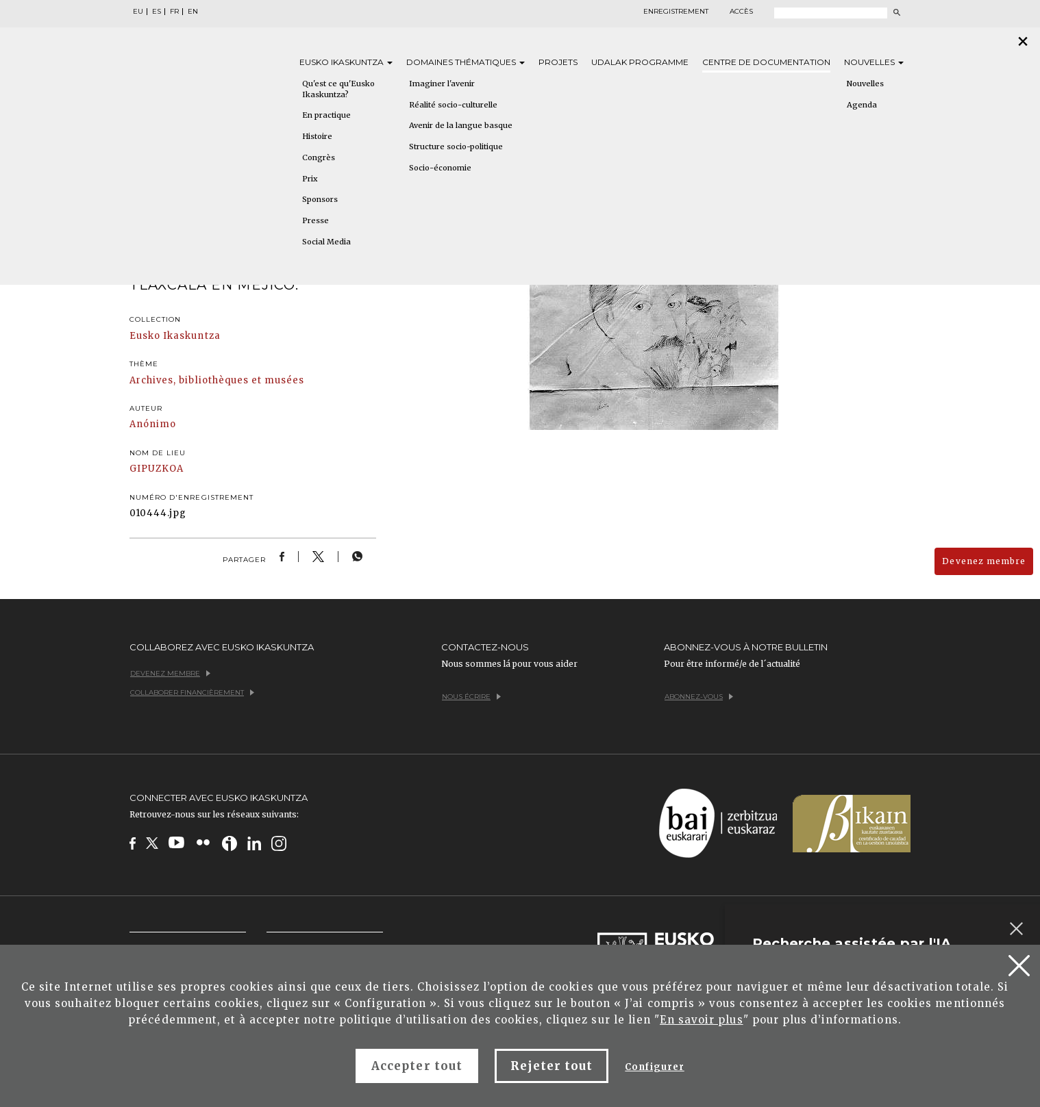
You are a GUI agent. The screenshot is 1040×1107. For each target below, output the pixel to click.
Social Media (326, 241)
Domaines (465, 62)
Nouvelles (874, 62)
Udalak (640, 62)
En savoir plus (701, 1019)
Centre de (766, 62)
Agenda (862, 105)
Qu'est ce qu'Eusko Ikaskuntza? (338, 89)
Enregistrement (675, 11)
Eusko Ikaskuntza (175, 336)
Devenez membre (984, 561)
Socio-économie (440, 168)
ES (156, 11)
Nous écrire (471, 696)
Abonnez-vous (699, 696)
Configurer (654, 1067)
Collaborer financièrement (192, 692)
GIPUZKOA (156, 468)
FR (174, 11)
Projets (558, 62)
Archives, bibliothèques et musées (216, 380)
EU (138, 11)
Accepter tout (416, 1065)
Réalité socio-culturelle (453, 105)
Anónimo (152, 424)
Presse (315, 220)
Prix (310, 178)
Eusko (346, 62)
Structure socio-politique (456, 146)
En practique (326, 115)
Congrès (318, 157)
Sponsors (320, 199)
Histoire (317, 136)
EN (193, 11)
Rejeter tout (551, 1065)
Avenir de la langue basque (460, 125)
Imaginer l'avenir (442, 83)
